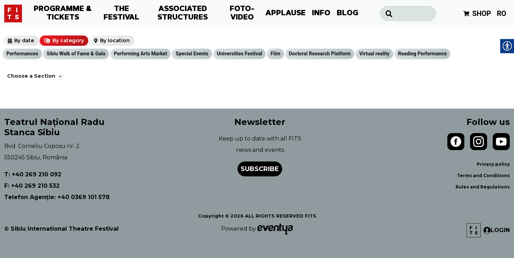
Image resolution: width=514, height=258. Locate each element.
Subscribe (260, 169)
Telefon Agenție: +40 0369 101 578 (57, 197)
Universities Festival (239, 53)
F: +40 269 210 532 (32, 185)
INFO (321, 13)
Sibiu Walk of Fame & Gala (76, 53)
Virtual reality (374, 53)
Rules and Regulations (483, 187)
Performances (22, 53)
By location (115, 40)
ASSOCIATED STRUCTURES (182, 13)
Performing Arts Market (140, 53)
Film (275, 53)
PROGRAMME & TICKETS (63, 13)
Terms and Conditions (483, 175)
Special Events (191, 53)
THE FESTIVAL (121, 13)
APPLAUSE (286, 13)
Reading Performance (422, 53)
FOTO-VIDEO (242, 13)
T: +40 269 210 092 (32, 174)
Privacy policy (493, 164)
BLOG (347, 13)
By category (68, 40)
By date (24, 40)
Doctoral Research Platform (320, 53)
